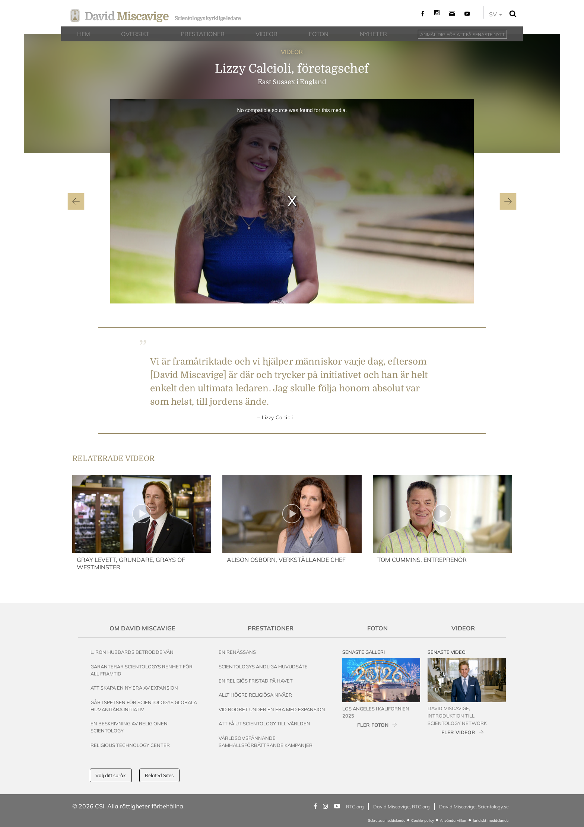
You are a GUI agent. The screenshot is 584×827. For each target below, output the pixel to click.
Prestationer (270, 628)
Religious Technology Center (130, 745)
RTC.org (355, 806)
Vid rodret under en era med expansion (272, 709)
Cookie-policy (422, 820)
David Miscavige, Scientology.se (474, 806)
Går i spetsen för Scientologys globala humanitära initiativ (144, 705)
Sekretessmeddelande (386, 820)
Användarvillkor (453, 820)
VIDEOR (292, 51)
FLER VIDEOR (458, 732)
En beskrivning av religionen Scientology (129, 727)
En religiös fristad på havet (256, 681)
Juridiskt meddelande (490, 820)
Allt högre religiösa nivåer (255, 695)
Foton (377, 628)
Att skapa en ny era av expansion (134, 688)
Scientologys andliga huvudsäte (263, 666)
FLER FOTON (372, 725)
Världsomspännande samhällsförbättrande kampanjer (265, 741)
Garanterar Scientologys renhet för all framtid (142, 670)
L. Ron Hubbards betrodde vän (132, 652)
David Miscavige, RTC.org (401, 806)
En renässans (237, 652)
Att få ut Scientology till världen (264, 723)
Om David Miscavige (142, 628)
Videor (463, 628)
